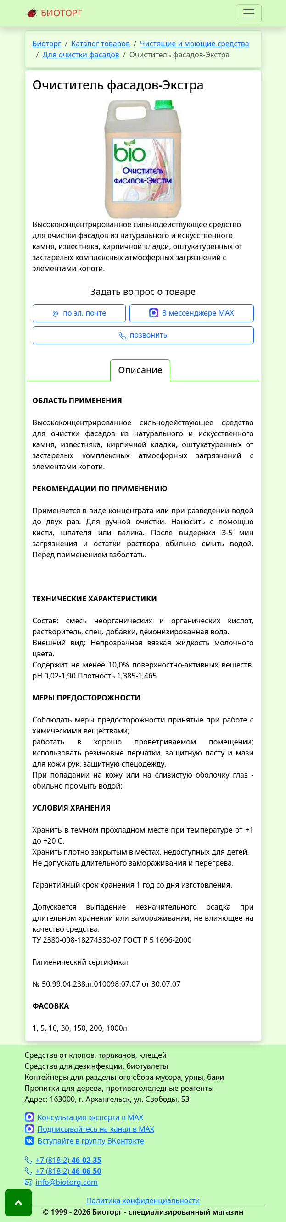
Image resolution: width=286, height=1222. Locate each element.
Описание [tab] (140, 370)
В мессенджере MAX (191, 313)
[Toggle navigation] (249, 13)
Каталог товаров (100, 44)
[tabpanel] (143, 714)
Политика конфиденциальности (143, 1200)
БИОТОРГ (54, 13)
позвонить (143, 335)
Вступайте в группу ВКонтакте (84, 1141)
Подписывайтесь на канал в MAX (90, 1129)
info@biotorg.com (61, 1182)
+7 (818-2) (63, 1160)
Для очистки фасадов (80, 55)
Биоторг (47, 44)
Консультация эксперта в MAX (84, 1117)
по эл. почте (79, 313)
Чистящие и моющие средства (194, 44)
